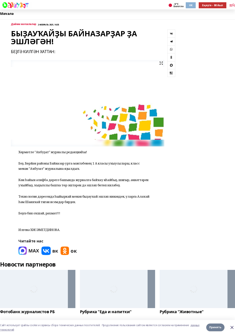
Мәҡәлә (7, 14)
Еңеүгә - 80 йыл (212, 5)
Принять (215, 327)
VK (190, 5)
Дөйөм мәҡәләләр (23, 24)
